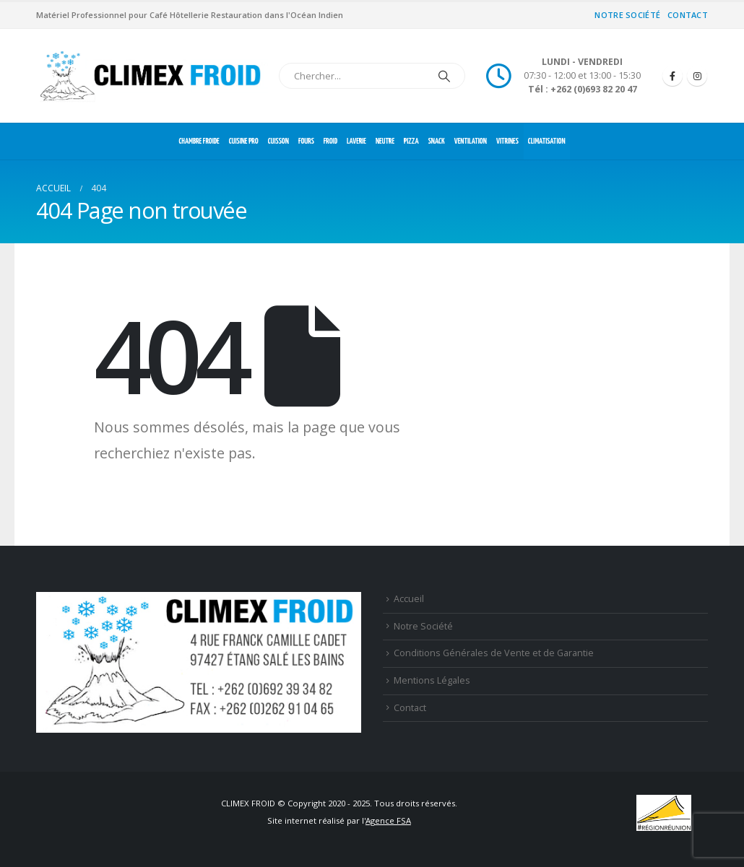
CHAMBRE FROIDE (198, 141)
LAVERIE (356, 141)
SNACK (436, 141)
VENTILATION (470, 141)
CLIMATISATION (547, 141)
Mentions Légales (432, 680)
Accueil (409, 599)
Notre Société (627, 14)
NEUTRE (385, 141)
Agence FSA (388, 820)
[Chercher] (444, 76)
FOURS (306, 141)
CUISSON (278, 141)
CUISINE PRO (244, 141)
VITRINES (507, 141)
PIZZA (411, 141)
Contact (687, 14)
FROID (330, 141)
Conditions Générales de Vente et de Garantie (494, 653)
